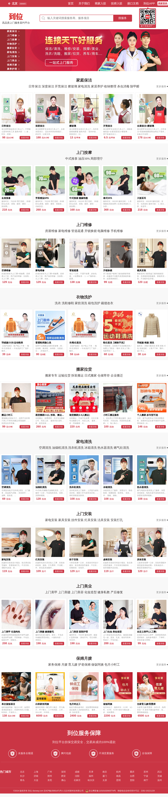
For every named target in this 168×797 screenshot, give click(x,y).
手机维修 (117, 231)
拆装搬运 (77, 375)
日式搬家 (91, 375)
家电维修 (64, 231)
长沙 (22, 776)
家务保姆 (54, 664)
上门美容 (77, 592)
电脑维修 (104, 231)
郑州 (49, 776)
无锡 (159, 776)
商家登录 (162, 3)
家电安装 (51, 520)
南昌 (118, 776)
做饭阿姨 (97, 664)
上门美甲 (51, 592)
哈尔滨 (91, 780)
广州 (49, 772)
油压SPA (84, 158)
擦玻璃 (73, 86)
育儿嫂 (73, 664)
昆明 (118, 780)
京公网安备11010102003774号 (102, 791)
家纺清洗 (81, 303)
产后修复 (117, 592)
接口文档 (132, 3)
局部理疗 (96, 158)
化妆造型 (91, 592)
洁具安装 (104, 520)
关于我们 (84, 3)
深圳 (63, 772)
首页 (71, 3)
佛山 (63, 780)
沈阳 (77, 776)
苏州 (146, 772)
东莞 (49, 780)
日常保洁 (35, 86)
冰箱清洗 (91, 447)
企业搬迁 (117, 375)
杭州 (118, 772)
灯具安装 (91, 520)
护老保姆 (84, 664)
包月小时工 (112, 664)
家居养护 (97, 86)
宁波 (146, 776)
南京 (104, 772)
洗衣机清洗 (76, 447)
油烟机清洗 (60, 447)
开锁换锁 (91, 231)
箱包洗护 (94, 303)
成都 (77, 772)
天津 (91, 772)
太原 (104, 780)
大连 (36, 780)
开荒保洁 (61, 86)
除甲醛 (134, 86)
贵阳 (132, 780)
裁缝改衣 (107, 303)
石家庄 (77, 780)
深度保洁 (48, 86)
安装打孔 (117, 520)
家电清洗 (84, 86)
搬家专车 (51, 375)
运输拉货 (64, 375)
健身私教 (104, 592)
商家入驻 (100, 3)
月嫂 (64, 664)
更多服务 (162, 86)
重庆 (132, 772)
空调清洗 (45, 447)
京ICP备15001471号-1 (53, 791)
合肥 (132, 776)
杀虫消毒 (123, 86)
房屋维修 (51, 231)
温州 (159, 780)
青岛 (22, 780)
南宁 (146, 780)
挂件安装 (77, 520)
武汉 (159, 772)
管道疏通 (77, 231)
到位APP (149, 3)
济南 (36, 776)
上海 (36, 772)
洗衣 (58, 303)
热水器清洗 (105, 447)
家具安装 (64, 520)
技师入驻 (116, 3)
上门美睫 (64, 592)
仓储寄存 (104, 375)
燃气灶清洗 (121, 447)
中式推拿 (71, 158)
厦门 (104, 776)
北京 (22, 772)
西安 (63, 776)
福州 (91, 776)
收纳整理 (110, 86)
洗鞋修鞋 (68, 303)
